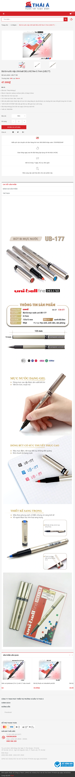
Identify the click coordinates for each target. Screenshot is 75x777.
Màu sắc (3, 116)
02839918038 (11, 736)
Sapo (12, 775)
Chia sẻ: (3, 132)
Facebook (8, 712)
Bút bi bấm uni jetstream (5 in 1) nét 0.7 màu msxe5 (19, 683)
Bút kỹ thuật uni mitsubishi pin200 (49, 683)
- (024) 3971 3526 (18, 755)
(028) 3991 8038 (6, 755)
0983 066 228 (11, 741)
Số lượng (4, 121)
